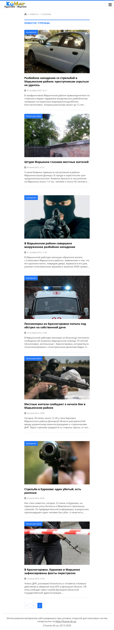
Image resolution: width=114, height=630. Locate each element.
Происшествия (33, 116)
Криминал (31, 32)
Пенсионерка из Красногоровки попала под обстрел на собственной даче (55, 325)
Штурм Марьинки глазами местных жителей (56, 162)
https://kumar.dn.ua (65, 621)
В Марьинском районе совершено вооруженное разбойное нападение (49, 245)
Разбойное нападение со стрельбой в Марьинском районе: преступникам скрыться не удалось (56, 81)
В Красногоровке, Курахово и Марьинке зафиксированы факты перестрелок (52, 571)
